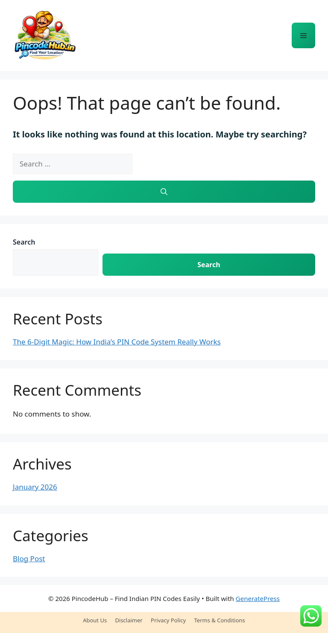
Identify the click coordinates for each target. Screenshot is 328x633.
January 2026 (35, 487)
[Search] (164, 192)
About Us (95, 620)
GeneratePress (258, 598)
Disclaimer (129, 620)
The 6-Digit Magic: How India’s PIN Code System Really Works (117, 342)
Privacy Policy (168, 620)
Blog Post (29, 558)
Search (24, 242)
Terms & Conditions (219, 620)
